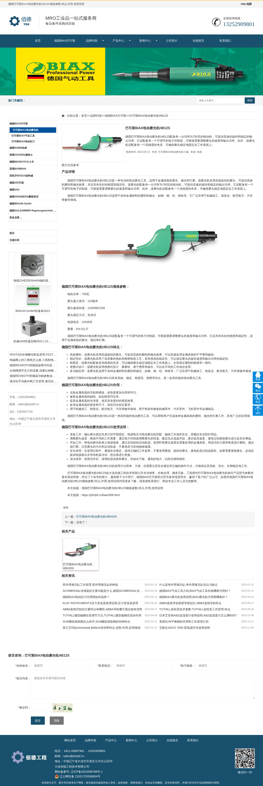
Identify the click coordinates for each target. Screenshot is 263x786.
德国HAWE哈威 (18, 147)
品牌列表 (91, 40)
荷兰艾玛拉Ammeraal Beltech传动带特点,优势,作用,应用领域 (101, 627)
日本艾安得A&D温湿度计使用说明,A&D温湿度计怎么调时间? (198, 615)
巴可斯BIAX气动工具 (23, 135)
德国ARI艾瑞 (16, 182)
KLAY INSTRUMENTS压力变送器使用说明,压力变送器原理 (100, 603)
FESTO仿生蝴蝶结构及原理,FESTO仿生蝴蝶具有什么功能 (33, 354)
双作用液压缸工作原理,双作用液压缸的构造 (90, 584)
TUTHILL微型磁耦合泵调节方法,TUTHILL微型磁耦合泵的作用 (102, 615)
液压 (11, 233)
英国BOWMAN (17, 168)
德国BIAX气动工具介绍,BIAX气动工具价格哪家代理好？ (195, 590)
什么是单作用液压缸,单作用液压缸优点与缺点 (188, 584)
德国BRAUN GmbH (20, 203)
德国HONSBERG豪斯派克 (23, 196)
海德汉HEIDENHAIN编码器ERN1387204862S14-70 (32, 280)
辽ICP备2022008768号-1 (87, 771)
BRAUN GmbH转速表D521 (33, 311)
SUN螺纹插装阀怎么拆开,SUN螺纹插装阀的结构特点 (96, 621)
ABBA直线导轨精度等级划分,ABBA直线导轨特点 (190, 603)
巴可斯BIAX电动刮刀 (23, 141)
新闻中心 (145, 40)
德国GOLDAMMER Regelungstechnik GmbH (33, 210)
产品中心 (118, 40)
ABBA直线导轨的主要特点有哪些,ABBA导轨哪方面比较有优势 (102, 609)
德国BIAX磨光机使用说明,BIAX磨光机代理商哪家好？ (193, 597)
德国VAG (14, 189)
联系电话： (105, 665)
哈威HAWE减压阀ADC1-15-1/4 (32, 341)
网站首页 (70, 740)
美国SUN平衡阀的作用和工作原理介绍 (184, 621)
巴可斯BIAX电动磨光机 (25, 130)
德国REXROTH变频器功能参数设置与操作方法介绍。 (33, 376)
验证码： (24, 707)
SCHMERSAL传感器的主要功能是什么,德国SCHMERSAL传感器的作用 (104, 590)
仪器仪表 (14, 240)
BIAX (85, 180)
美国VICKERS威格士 (21, 154)
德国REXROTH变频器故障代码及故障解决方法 (33, 365)
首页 (38, 40)
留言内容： (23, 678)
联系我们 (225, 40)
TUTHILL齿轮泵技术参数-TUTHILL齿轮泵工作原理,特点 (194, 609)
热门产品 (33, 248)
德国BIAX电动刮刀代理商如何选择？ (86, 597)
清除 (57, 720)
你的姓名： (23, 665)
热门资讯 (33, 348)
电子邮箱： (187, 665)
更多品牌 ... (15, 217)
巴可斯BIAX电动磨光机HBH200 (96, 516)
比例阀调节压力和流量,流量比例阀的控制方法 (33, 370)
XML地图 (246, 4)
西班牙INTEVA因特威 (21, 175)
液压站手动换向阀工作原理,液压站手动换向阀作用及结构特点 (33, 381)
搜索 (250, 100)
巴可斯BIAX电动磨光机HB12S (148, 115)
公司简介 (172, 40)
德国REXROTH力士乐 (21, 161)
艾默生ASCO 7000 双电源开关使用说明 (184, 627)
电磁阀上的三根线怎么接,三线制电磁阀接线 (33, 360)
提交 (38, 720)
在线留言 (198, 40)
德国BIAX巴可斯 (64, 40)
